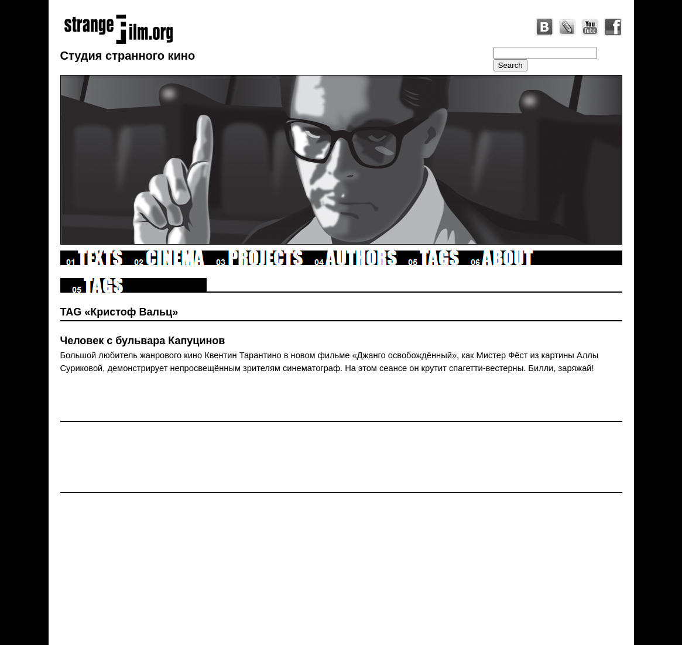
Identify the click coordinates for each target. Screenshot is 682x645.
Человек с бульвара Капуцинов (142, 340)
